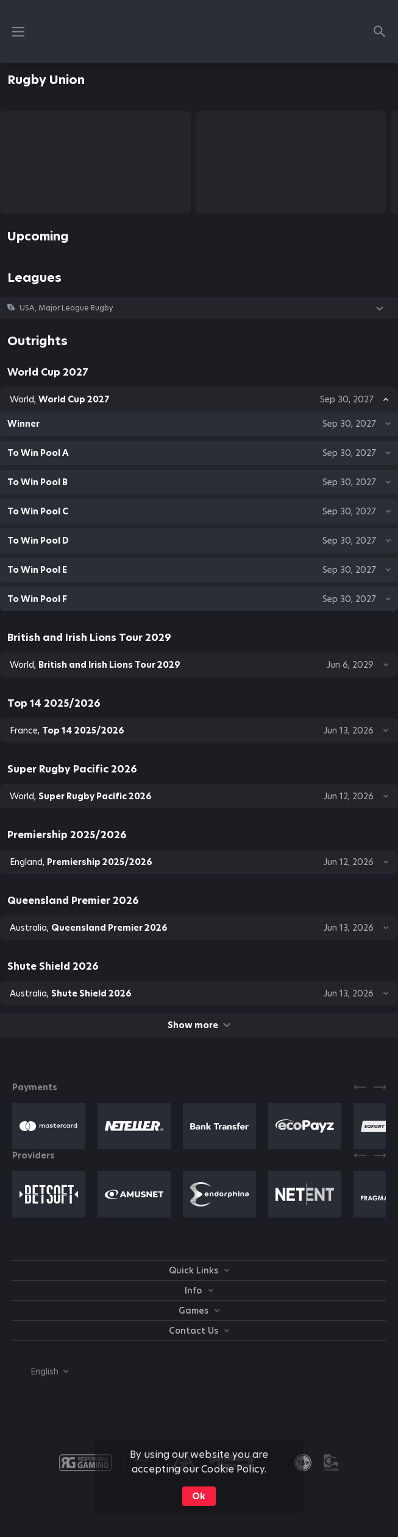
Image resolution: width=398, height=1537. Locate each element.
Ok (198, 1496)
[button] (199, 308)
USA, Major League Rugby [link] (66, 308)
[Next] (380, 1087)
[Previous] (360, 1087)
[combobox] (40, 1371)
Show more (199, 1025)
